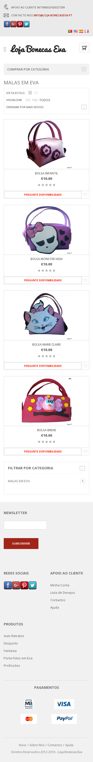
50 (27, 100)
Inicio (22, 745)
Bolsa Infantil (46, 173)
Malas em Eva (19, 481)
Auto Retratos (14, 636)
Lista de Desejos (62, 592)
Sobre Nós (37, 745)
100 (34, 100)
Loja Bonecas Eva (70, 752)
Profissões (12, 665)
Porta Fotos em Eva (18, 658)
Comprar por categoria (46, 69)
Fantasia (10, 650)
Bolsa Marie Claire (46, 344)
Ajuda (54, 607)
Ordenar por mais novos (25, 107)
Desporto (11, 643)
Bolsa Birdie (46, 430)
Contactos (57, 600)
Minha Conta (59, 585)
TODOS (44, 100)
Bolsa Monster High (46, 259)
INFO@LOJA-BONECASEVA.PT (53, 15)
